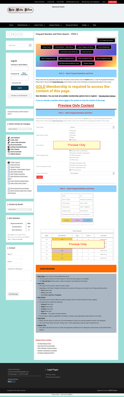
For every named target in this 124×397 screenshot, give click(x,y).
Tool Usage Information (106, 40)
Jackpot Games (54, 25)
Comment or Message (15, 269)
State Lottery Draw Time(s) (17, 183)
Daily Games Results (15, 172)
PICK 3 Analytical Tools (48, 58)
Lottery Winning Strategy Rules (18, 181)
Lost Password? (22, 95)
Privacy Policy (51, 374)
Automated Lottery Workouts (69, 52)
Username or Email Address (19, 65)
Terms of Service (40, 2)
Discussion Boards (15, 144)
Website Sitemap (14, 154)
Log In (104, 2)
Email (10, 261)
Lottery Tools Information (17, 142)
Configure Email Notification (17, 147)
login (66, 100)
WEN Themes (113, 390)
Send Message (13, 294)
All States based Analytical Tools (69, 63)
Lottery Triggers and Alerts (85, 47)
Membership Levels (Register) (90, 2)
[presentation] (21, 289)
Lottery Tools (38, 25)
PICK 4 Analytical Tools (67, 58)
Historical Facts (87, 52)
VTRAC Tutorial (14, 162)
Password (14, 74)
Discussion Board (72, 25)
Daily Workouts (23, 25)
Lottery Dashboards (104, 47)
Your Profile (60, 2)
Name (10, 254)
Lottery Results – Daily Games (64, 47)
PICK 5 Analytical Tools (85, 58)
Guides (84, 25)
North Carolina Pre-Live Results (18, 188)
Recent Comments (14, 151)
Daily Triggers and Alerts (16, 174)
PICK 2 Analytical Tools (104, 58)
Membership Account (72, 2)
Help (94, 25)
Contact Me (50, 2)
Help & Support (13, 149)
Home (11, 25)
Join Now (14, 95)
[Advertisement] (84, 16)
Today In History (14, 167)
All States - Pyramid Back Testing (19, 169)
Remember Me (16, 83)
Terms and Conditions (53, 377)
